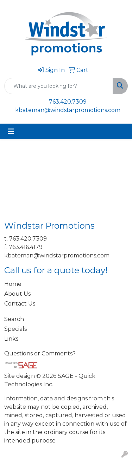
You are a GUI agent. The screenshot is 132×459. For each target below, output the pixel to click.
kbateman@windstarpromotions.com (67, 110)
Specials (15, 329)
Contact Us (19, 303)
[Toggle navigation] (11, 131)
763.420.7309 (68, 101)
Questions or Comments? (40, 353)
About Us (17, 293)
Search (14, 319)
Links (11, 338)
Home (12, 284)
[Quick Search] (58, 86)
